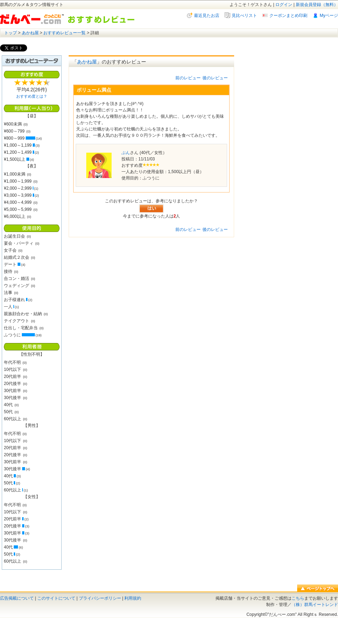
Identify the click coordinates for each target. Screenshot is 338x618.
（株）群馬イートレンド (315, 604)
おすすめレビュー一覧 (64, 32)
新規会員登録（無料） (317, 4)
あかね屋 (30, 32)
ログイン (283, 4)
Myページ (329, 15)
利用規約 (132, 598)
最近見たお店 (206, 15)
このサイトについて (56, 598)
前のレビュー (188, 77)
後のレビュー (215, 77)
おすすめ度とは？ (31, 96)
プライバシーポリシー (100, 598)
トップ (10, 32)
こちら (298, 598)
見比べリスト (244, 15)
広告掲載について (17, 598)
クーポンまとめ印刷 (288, 15)
